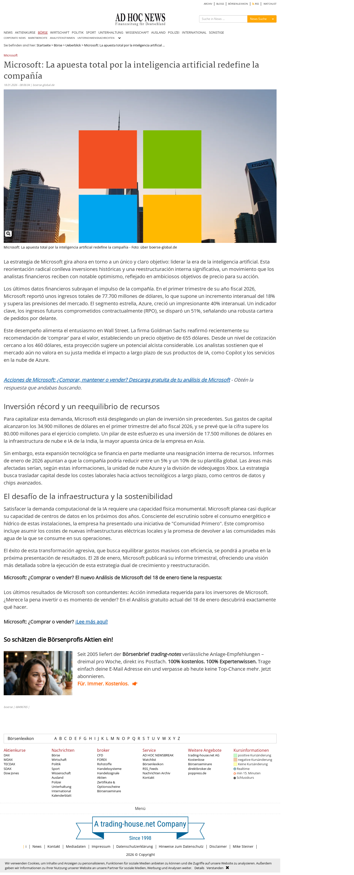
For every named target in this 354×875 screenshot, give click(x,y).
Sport (56, 768)
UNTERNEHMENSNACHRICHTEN (96, 38)
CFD (100, 755)
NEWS (8, 32)
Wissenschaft (61, 773)
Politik (56, 764)
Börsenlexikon (21, 738)
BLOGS (220, 3)
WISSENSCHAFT (137, 32)
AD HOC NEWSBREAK (158, 755)
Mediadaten (76, 846)
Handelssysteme (109, 768)
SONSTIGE (216, 32)
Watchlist (149, 759)
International (61, 791)
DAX (7, 755)
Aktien (101, 777)
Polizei (56, 782)
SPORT (91, 32)
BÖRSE (43, 32)
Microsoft (11, 55)
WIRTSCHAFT (59, 32)
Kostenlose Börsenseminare (200, 761)
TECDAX (9, 764)
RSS (255, 3)
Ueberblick (73, 45)
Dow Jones (11, 773)
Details (199, 868)
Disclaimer (218, 846)
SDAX (8, 768)
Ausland (57, 777)
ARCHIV (208, 3)
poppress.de (197, 773)
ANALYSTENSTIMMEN (62, 38)
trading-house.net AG (203, 755)
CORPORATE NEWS (15, 38)
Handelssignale (108, 773)
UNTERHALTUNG (110, 32)
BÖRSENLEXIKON (238, 3)
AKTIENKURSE (25, 32)
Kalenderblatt (62, 795)
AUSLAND (158, 32)
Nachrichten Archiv (156, 773)
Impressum (101, 846)
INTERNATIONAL (194, 32)
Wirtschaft (59, 759)
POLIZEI (173, 32)
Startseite (44, 45)
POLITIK (78, 32)
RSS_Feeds (150, 768)
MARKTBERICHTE (37, 38)
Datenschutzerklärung (134, 846)
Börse (58, 45)
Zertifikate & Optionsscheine (108, 784)
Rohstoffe (104, 764)
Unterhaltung (61, 786)
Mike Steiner (243, 846)
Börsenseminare (109, 791)
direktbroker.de (199, 768)
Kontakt (148, 777)
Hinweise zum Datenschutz (181, 846)
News (37, 846)
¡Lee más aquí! (91, 621)
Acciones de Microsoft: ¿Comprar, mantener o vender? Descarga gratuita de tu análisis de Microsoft (117, 379)
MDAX (8, 759)
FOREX (102, 759)
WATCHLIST (270, 3)
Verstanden (214, 868)
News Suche (258, 19)
